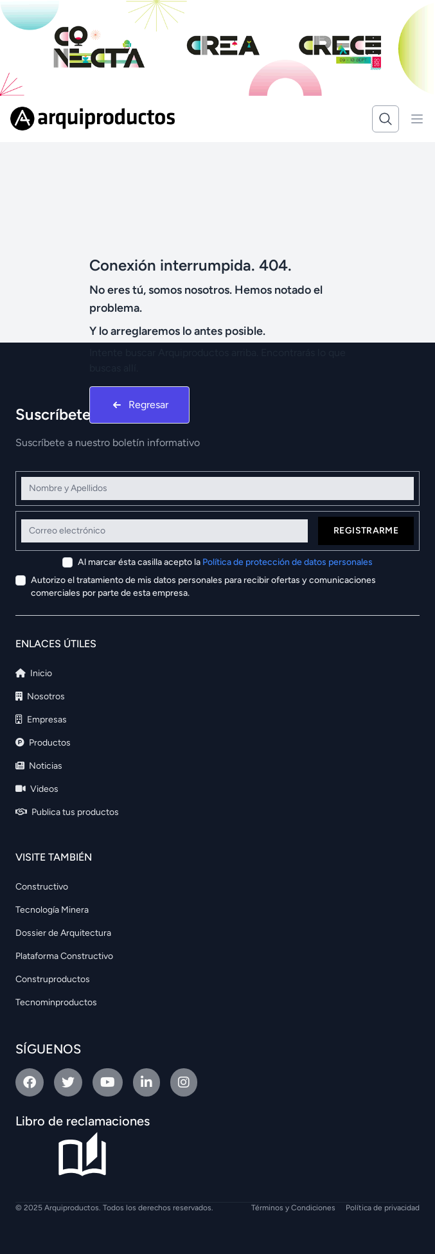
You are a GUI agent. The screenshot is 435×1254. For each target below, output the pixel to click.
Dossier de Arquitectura (63, 932)
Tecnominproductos (56, 1002)
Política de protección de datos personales (287, 562)
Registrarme (365, 530)
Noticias (38, 765)
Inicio (33, 673)
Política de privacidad (383, 1207)
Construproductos (52, 979)
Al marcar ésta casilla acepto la (225, 562)
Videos (36, 789)
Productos (43, 742)
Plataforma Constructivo (64, 956)
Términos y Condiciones (293, 1207)
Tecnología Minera (52, 909)
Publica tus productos (67, 812)
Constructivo (41, 886)
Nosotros (40, 696)
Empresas (41, 719)
